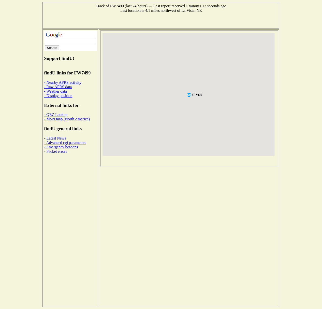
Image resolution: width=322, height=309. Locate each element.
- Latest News (55, 138)
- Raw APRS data (58, 87)
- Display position (58, 96)
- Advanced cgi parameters (65, 142)
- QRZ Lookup (56, 114)
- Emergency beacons (61, 147)
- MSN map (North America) (67, 119)
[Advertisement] (161, 20)
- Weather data (55, 91)
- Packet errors (55, 151)
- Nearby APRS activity (63, 82)
